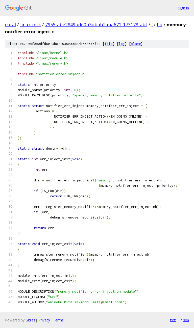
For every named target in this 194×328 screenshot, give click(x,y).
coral (10, 24)
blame (136, 44)
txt (173, 320)
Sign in (183, 8)
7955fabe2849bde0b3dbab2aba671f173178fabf (96, 24)
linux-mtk (30, 24)
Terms (58, 320)
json (185, 320)
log (122, 44)
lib (159, 24)
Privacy (44, 320)
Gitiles (30, 320)
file (109, 44)
